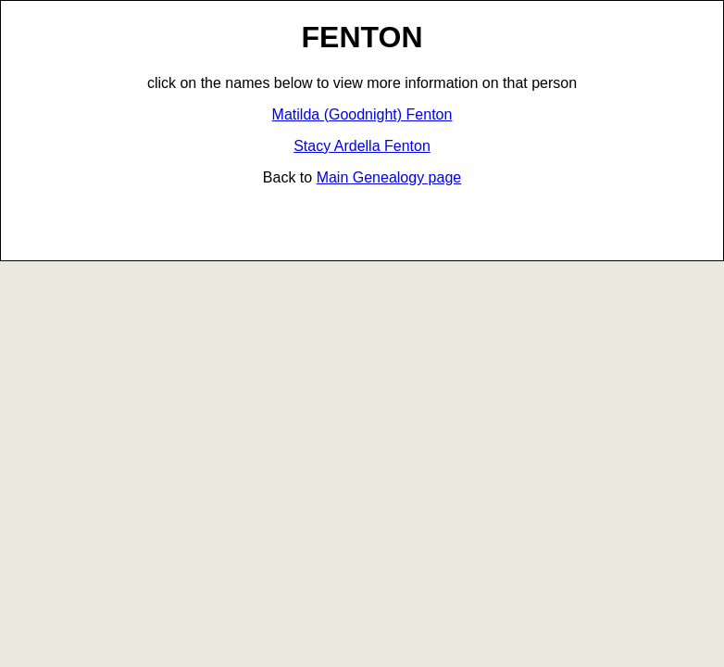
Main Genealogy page (389, 177)
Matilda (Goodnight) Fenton (362, 114)
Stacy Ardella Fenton (362, 146)
